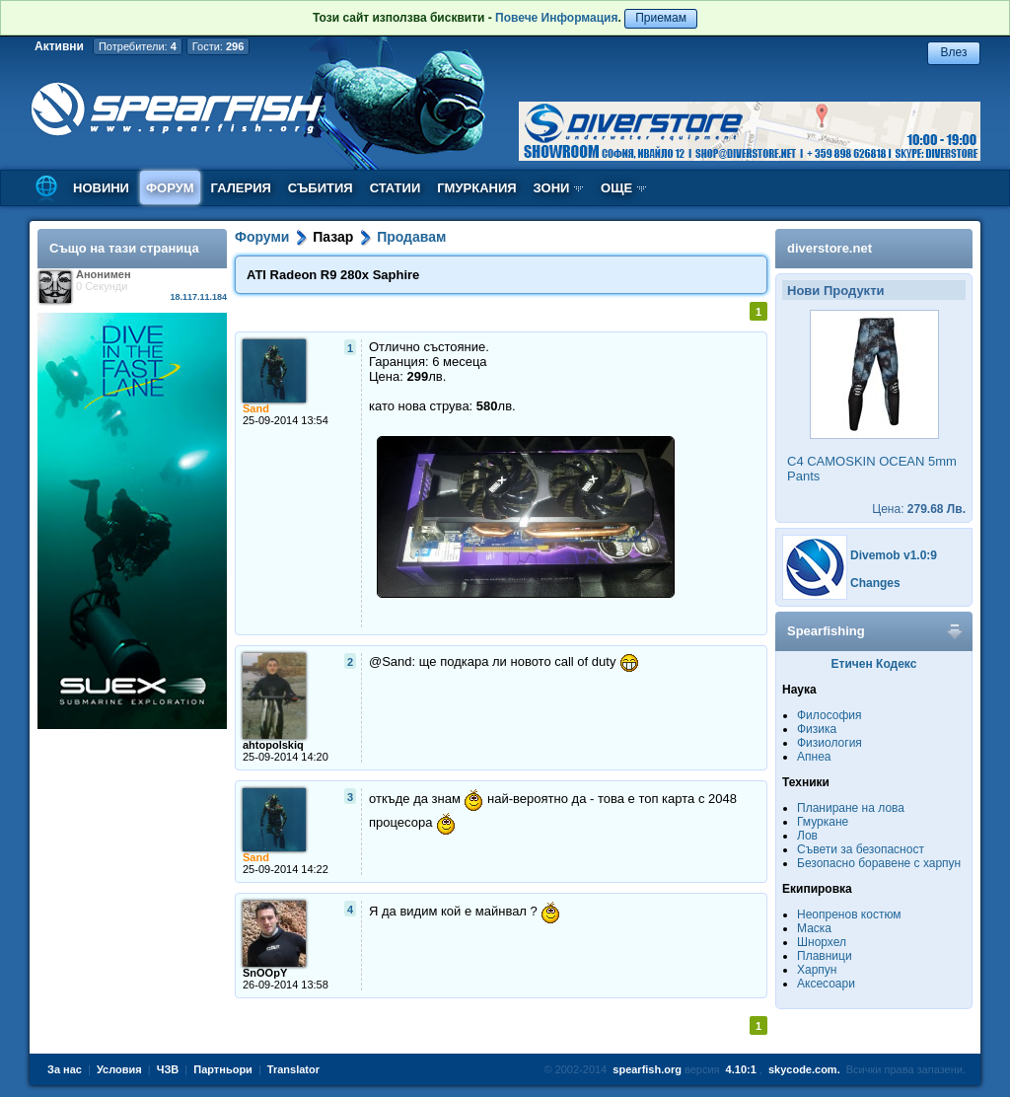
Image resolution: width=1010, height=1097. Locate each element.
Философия (829, 715)
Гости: (218, 46)
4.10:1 (741, 1069)
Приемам (660, 18)
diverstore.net (829, 248)
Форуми (262, 237)
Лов (807, 835)
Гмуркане (822, 822)
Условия (119, 1069)
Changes (875, 583)
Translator (293, 1069)
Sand (256, 408)
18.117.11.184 (198, 297)
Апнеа (813, 757)
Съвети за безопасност (860, 849)
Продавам (411, 237)
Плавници (824, 956)
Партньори (222, 1069)
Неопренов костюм (849, 914)
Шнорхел (821, 942)
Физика (816, 729)
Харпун (816, 970)
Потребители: (138, 46)
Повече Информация (556, 18)
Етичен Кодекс (874, 664)
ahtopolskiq (273, 745)
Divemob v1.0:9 (893, 555)
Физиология (829, 743)
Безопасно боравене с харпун (879, 863)
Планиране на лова (850, 808)
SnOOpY (265, 973)
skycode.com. (804, 1069)
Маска (814, 928)
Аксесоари (826, 983)
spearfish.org (647, 1069)
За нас (64, 1069)
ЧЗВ (168, 1069)
